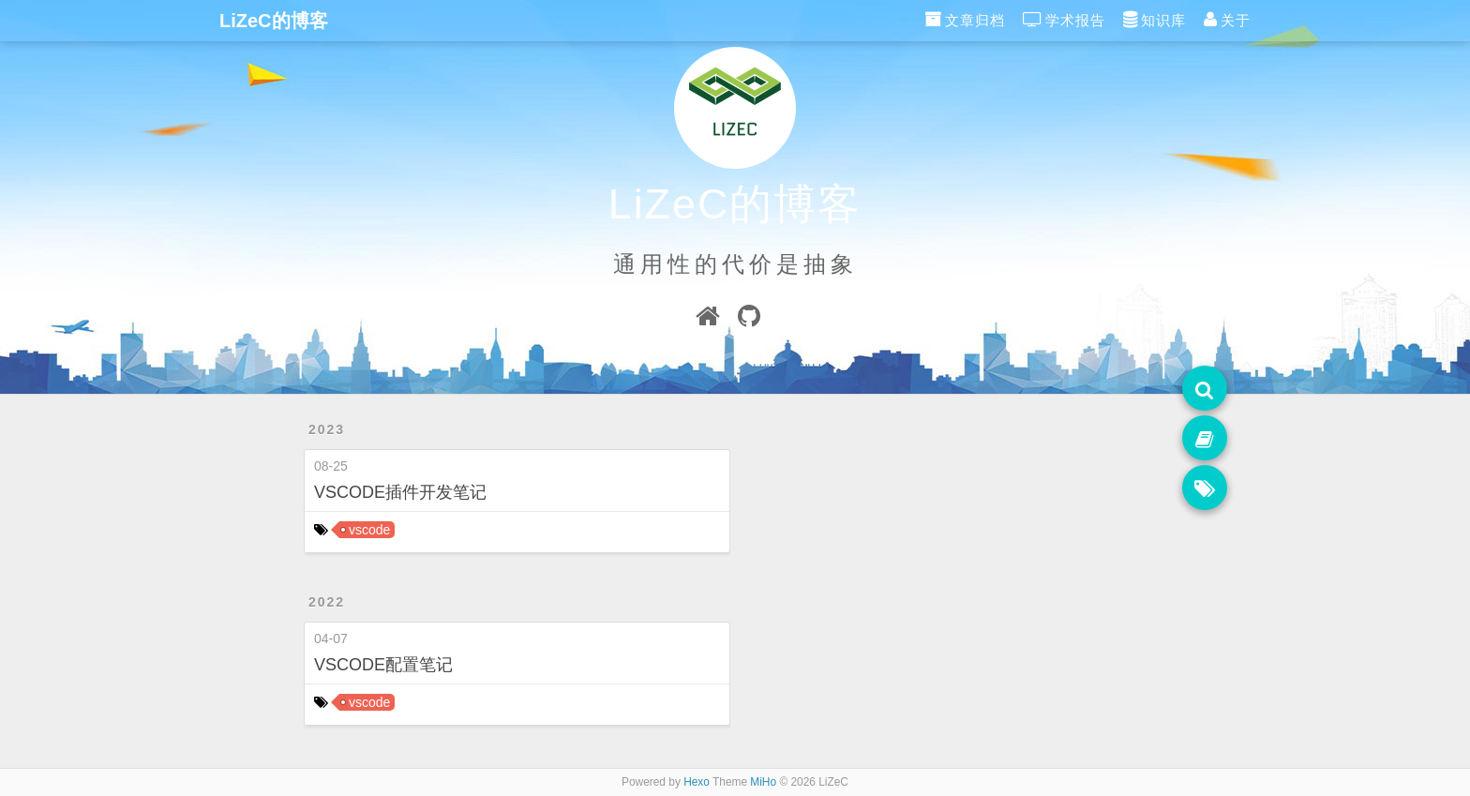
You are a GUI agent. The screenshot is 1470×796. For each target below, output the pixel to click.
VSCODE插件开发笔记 (400, 492)
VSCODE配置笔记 (383, 664)
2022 (326, 601)
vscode (369, 529)
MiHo (763, 781)
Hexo (696, 781)
